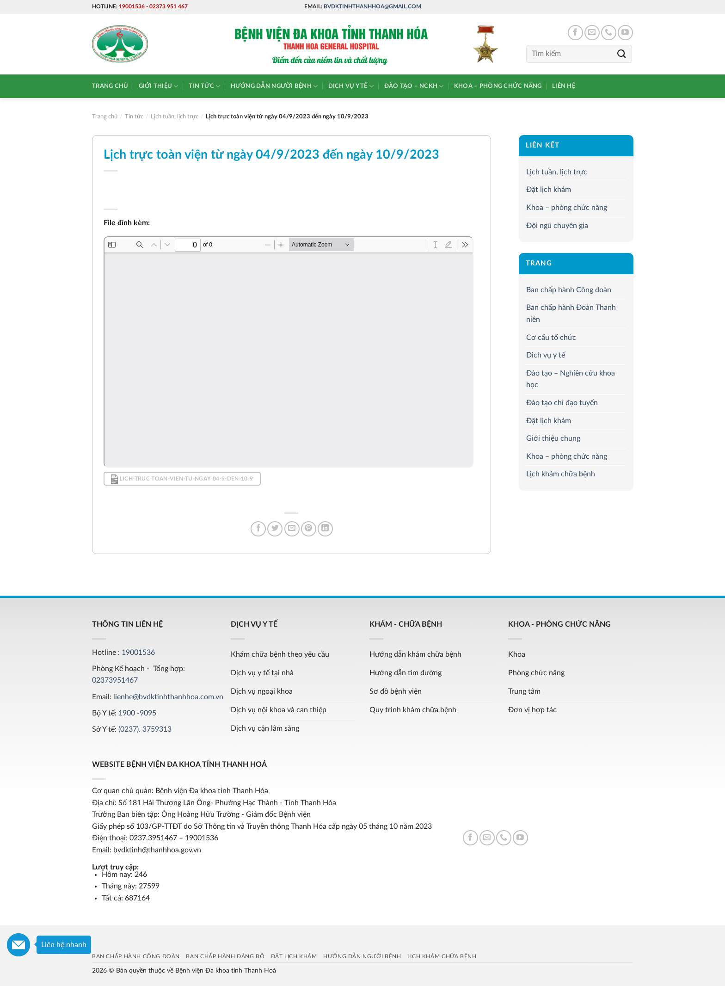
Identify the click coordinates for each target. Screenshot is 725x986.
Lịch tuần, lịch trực (556, 172)
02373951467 (115, 680)
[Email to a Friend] (292, 528)
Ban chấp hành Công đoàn (568, 290)
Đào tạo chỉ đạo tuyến (562, 403)
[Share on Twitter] (275, 528)
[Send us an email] (592, 32)
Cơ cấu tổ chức (551, 337)
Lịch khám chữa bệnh (560, 474)
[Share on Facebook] (258, 528)
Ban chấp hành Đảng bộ (225, 956)
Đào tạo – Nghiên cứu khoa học (570, 379)
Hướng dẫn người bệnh (274, 86)
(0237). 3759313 (145, 729)
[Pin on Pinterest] (308, 528)
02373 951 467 (168, 6)
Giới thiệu (158, 86)
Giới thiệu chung (553, 438)
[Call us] (608, 32)
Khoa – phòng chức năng (498, 86)
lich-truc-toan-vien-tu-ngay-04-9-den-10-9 (182, 479)
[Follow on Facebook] (575, 32)
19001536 (132, 6)
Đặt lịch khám (548, 189)
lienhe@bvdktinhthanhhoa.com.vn (168, 697)
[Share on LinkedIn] (325, 528)
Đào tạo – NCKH (414, 86)
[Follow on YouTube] (625, 32)
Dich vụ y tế (351, 86)
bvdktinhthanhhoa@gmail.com (372, 6)
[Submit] (622, 54)
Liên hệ (563, 86)
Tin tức (204, 86)
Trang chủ (110, 86)
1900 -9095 (137, 713)
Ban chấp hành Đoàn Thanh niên (571, 314)
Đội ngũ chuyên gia (557, 225)
